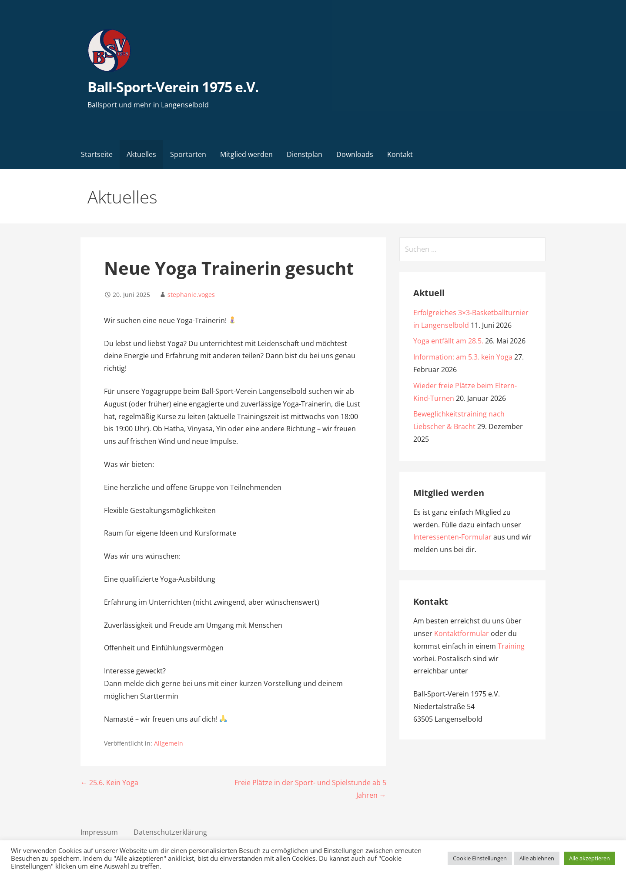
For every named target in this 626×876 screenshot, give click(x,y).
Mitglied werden (246, 154)
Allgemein (168, 743)
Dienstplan (304, 154)
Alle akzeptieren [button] (589, 858)
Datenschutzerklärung (170, 832)
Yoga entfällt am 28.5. (448, 341)
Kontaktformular (461, 633)
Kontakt (400, 154)
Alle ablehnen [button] (536, 858)
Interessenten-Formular (452, 537)
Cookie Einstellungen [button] (480, 858)
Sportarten (188, 154)
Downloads (354, 154)
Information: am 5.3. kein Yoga (462, 357)
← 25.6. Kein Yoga (109, 782)
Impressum (99, 832)
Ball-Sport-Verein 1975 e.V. (172, 86)
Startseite (97, 154)
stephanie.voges (191, 294)
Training (511, 646)
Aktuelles (141, 154)
